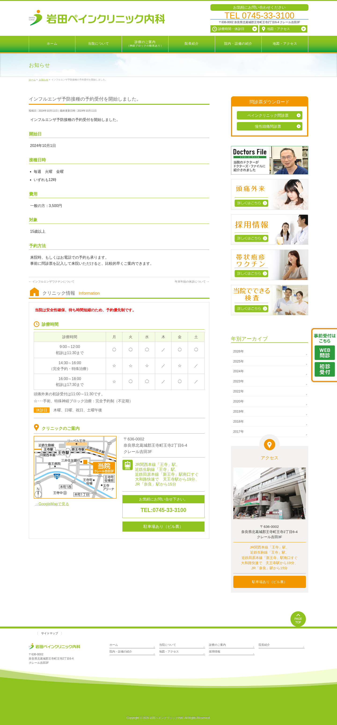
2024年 (238, 371)
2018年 (238, 421)
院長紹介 (264, 644)
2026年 (238, 351)
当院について (167, 644)
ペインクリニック (268, 115)
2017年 (238, 431)
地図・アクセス (169, 651)
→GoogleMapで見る (52, 504)
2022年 (238, 391)
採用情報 (214, 651)
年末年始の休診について (192, 281)
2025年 (238, 361)
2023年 (238, 381)
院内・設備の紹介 (121, 651)
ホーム (114, 644)
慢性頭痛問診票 (268, 126)
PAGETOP (298, 619)
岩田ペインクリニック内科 (166, 717)
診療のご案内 (217, 644)
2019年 (238, 411)
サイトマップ (49, 633)
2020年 (238, 401)
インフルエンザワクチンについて (51, 281)
